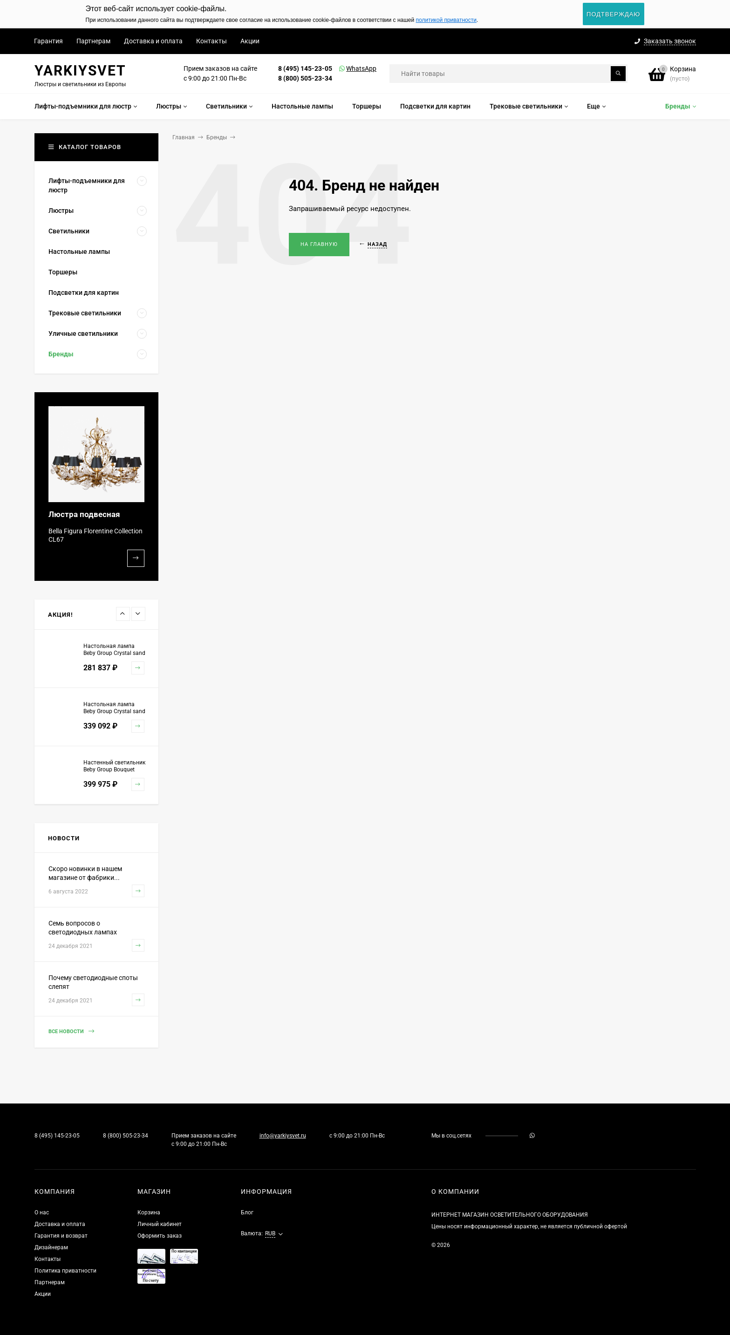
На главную (319, 244)
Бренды (216, 137)
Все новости (71, 1031)
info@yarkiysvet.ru (282, 1135)
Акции (249, 41)
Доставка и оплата (153, 41)
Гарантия (48, 41)
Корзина (148, 1212)
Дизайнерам (51, 1247)
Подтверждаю (613, 14)
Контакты (211, 41)
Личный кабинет (159, 1224)
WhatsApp (349, 68)
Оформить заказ (159, 1236)
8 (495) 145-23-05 (305, 68)
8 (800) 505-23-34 (305, 78)
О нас (41, 1212)
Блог (247, 1212)
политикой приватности (446, 20)
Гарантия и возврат (61, 1236)
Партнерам (93, 41)
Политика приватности (65, 1270)
